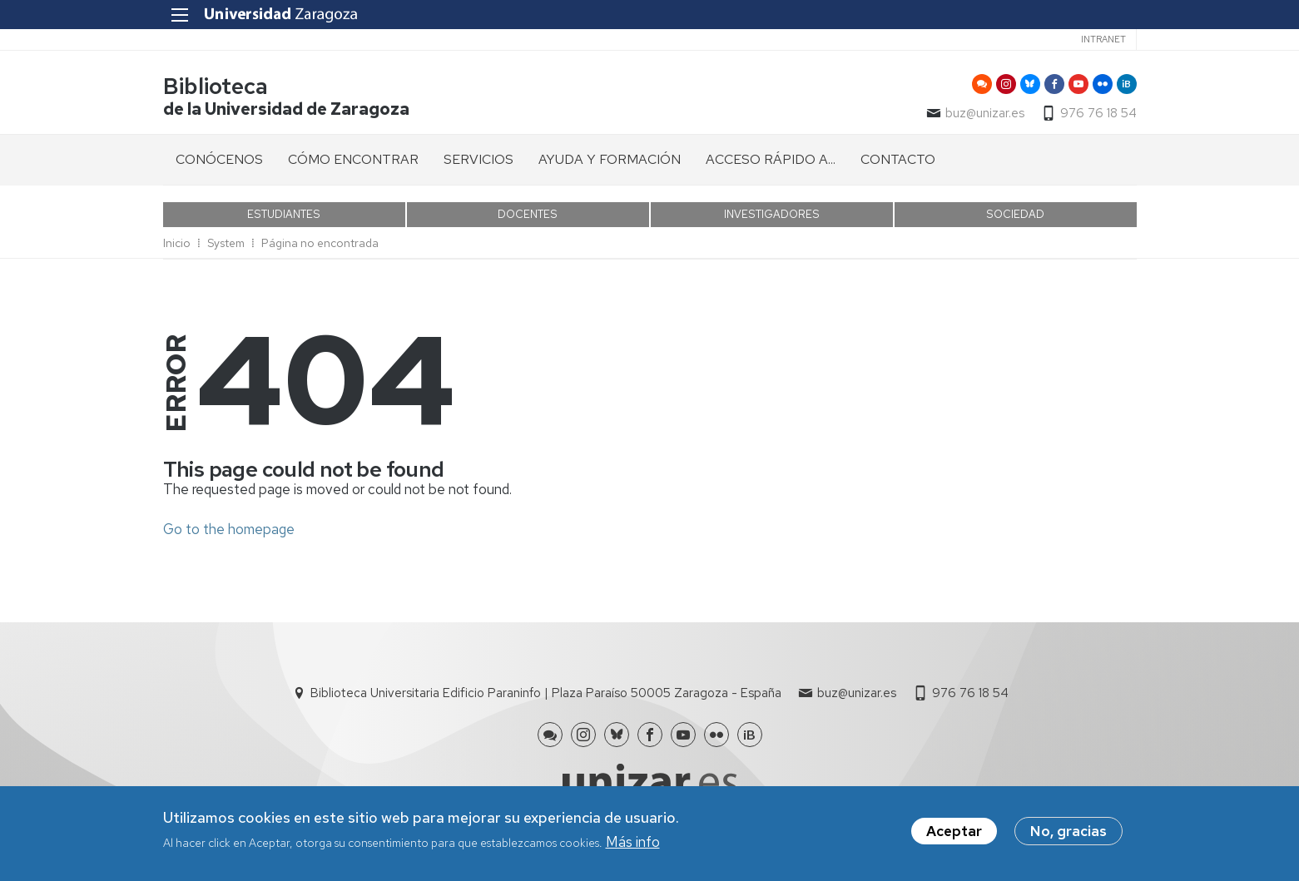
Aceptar (954, 833)
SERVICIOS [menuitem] (478, 159)
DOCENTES (528, 214)
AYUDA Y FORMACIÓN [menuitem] (609, 159)
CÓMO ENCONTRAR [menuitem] (353, 159)
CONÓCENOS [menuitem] (219, 159)
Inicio (177, 242)
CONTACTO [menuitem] (897, 159)
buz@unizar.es (984, 113)
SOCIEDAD (1015, 214)
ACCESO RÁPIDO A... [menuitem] (770, 159)
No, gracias (1068, 833)
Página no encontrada (320, 242)
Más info (633, 844)
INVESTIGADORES (772, 214)
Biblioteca (215, 86)
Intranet (1103, 39)
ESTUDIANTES (283, 214)
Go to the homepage (229, 529)
